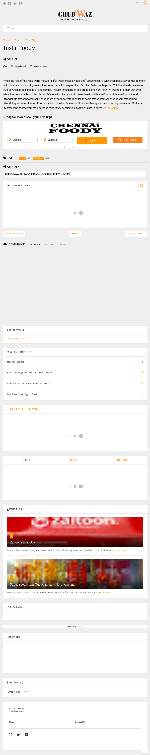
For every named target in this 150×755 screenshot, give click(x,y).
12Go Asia (74, 148)
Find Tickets (127, 139)
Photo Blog (31, 40)
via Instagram (111, 108)
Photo (17, 40)
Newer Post (14, 234)
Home (6, 40)
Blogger (80, 626)
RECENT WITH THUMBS (22, 408)
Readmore (121, 550)
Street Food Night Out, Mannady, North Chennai (42, 584)
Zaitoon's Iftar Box (22, 542)
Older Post (136, 234)
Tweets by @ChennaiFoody (18, 338)
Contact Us (80, 722)
